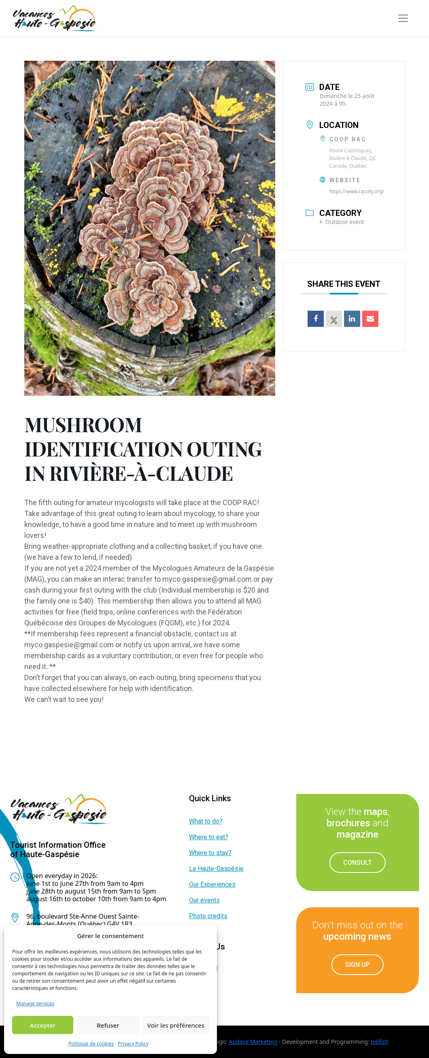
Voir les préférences (175, 1025)
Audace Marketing (253, 1041)
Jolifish (380, 1041)
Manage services (35, 1003)
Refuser (108, 1025)
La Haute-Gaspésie (216, 868)
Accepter (42, 1025)
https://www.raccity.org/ (356, 191)
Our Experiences (212, 884)
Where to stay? (210, 853)
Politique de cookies (91, 1043)
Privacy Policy (133, 1043)
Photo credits (208, 916)
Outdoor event (342, 222)
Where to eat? (208, 837)
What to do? (206, 821)
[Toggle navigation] (403, 18)
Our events (204, 900)
